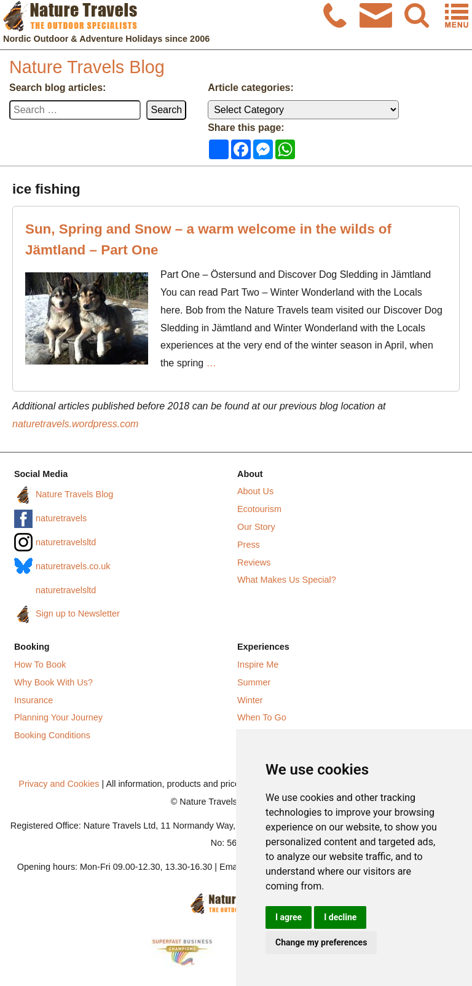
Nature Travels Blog (87, 67)
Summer (253, 682)
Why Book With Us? (53, 682)
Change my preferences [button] (321, 942)
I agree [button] (288, 917)
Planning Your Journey (58, 717)
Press (248, 545)
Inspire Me (257, 664)
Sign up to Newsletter (78, 613)
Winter (250, 700)
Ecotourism (259, 509)
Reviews (253, 562)
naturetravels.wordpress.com (75, 424)
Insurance (33, 700)
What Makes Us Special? (286, 580)
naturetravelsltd (66, 542)
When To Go (261, 717)
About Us (255, 491)
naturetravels (61, 518)
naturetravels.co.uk (73, 566)
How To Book (40, 664)
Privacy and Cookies (58, 784)
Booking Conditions (52, 735)
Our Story (256, 527)
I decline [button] (340, 917)
